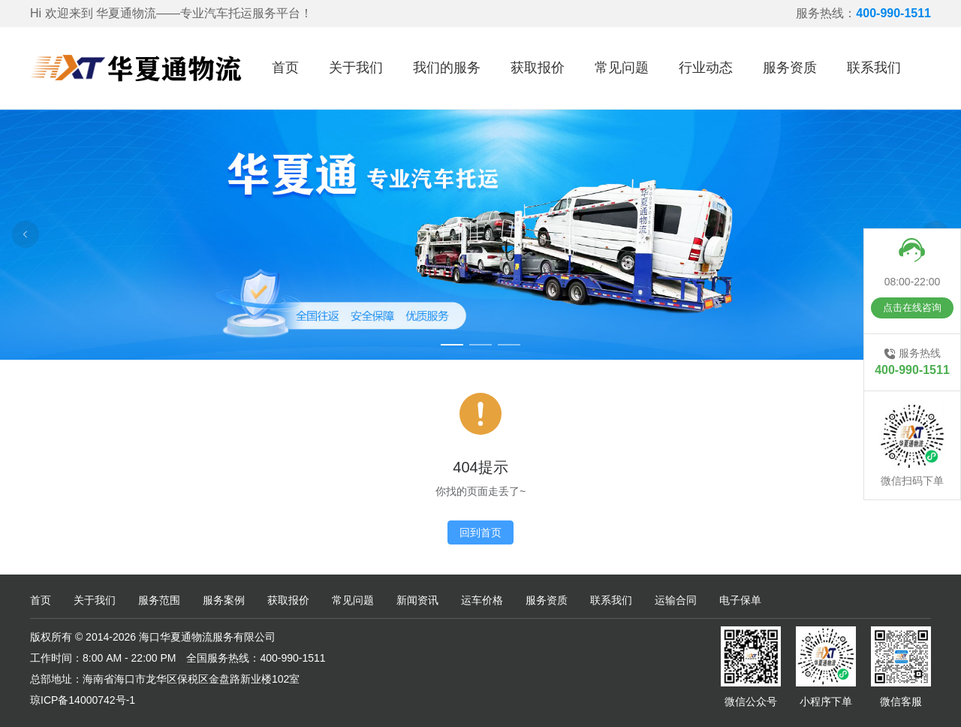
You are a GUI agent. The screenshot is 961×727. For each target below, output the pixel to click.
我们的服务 (446, 67)
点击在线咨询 (912, 307)
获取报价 (538, 67)
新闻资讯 (417, 600)
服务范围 (159, 600)
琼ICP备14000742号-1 (82, 700)
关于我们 (356, 67)
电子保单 (740, 600)
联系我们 (874, 67)
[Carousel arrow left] (25, 234)
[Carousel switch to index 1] (452, 344)
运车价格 (482, 600)
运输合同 (676, 600)
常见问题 (622, 67)
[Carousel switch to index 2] (480, 344)
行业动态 (706, 67)
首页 (285, 67)
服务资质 (790, 67)
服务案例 (224, 600)
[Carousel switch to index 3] (509, 344)
